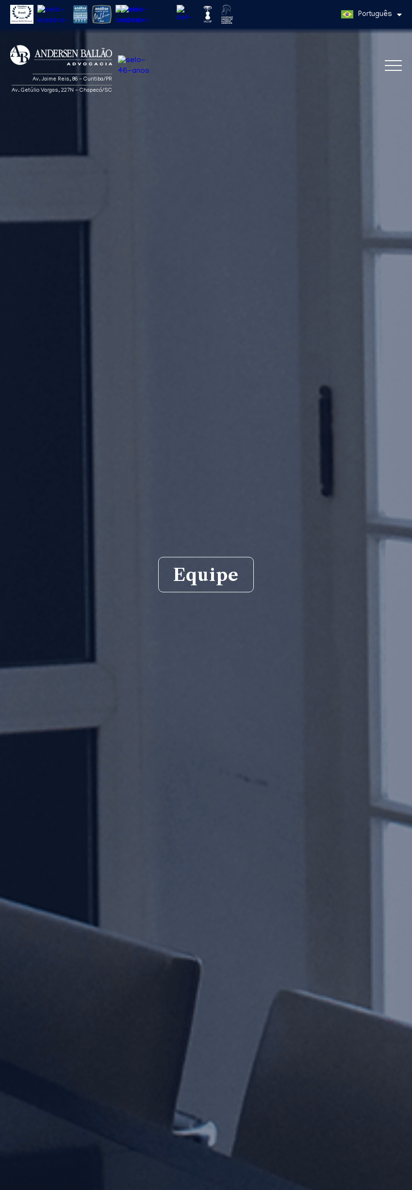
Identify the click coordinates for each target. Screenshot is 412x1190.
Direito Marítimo (259, 1145)
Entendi (386, 1177)
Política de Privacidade (314, 1181)
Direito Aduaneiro (196, 1145)
